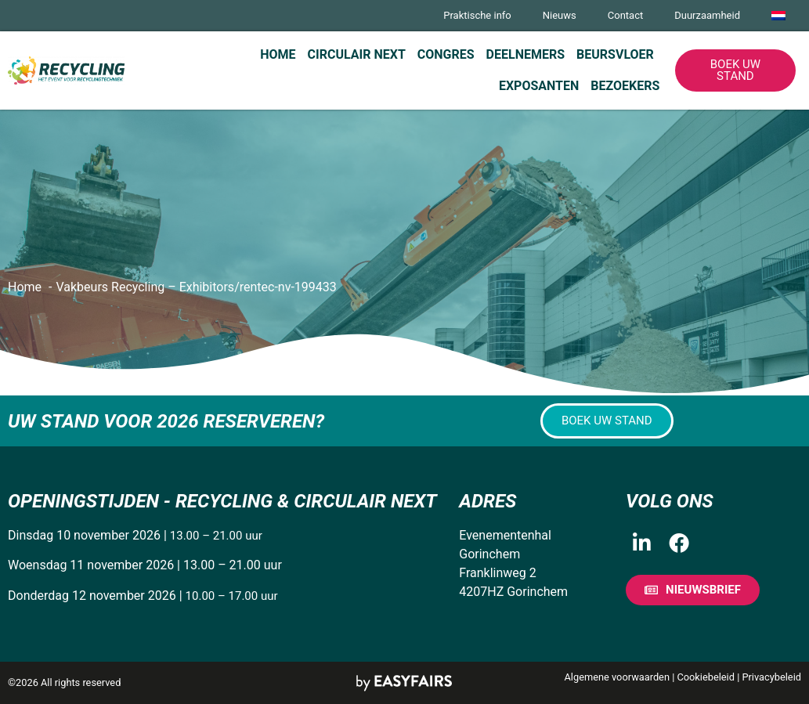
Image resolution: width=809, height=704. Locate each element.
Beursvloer (615, 54)
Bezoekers (624, 85)
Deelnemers (525, 54)
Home (277, 54)
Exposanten (539, 85)
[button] (735, 70)
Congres (446, 54)
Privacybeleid (771, 677)
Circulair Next (357, 54)
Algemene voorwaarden (617, 677)
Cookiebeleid (706, 677)
